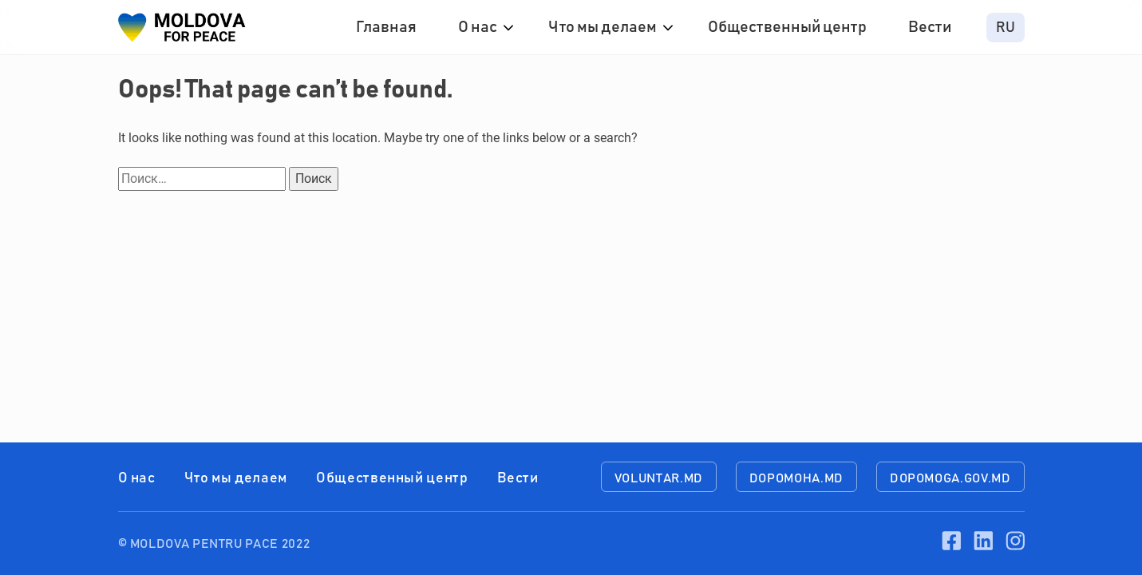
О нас (477, 27)
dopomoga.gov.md (950, 478)
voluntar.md (658, 478)
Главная (386, 27)
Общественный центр (787, 27)
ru (1005, 28)
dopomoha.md (796, 478)
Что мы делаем (602, 27)
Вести (929, 27)
